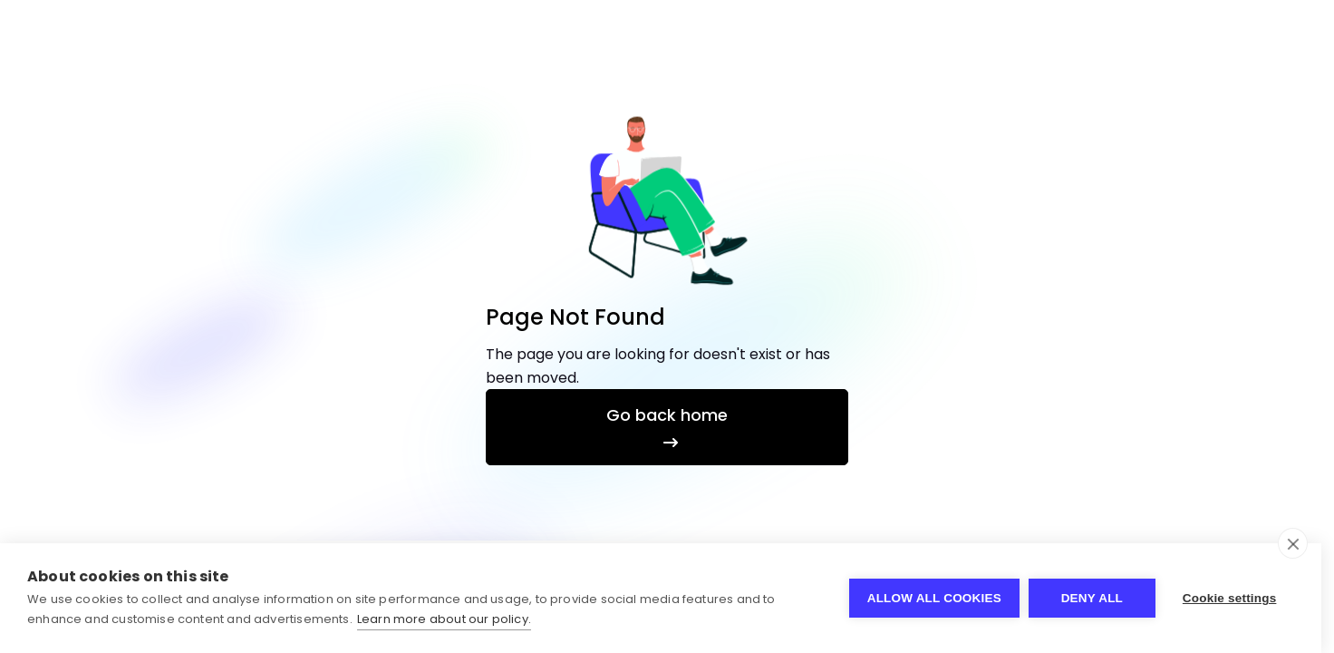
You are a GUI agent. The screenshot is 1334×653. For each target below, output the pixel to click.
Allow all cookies (934, 598)
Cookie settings (1230, 598)
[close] (1293, 543)
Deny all (1092, 598)
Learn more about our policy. (444, 619)
